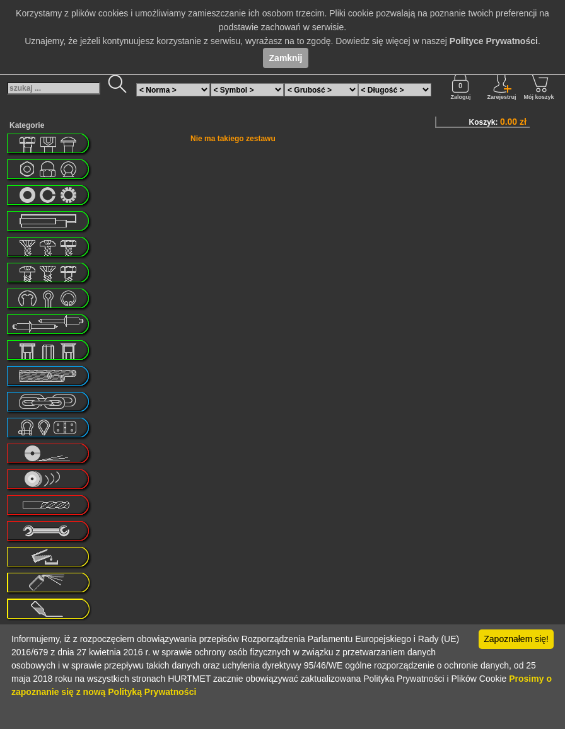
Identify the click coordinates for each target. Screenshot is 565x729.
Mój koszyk (538, 86)
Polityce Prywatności (494, 41)
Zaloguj (460, 86)
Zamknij (286, 58)
